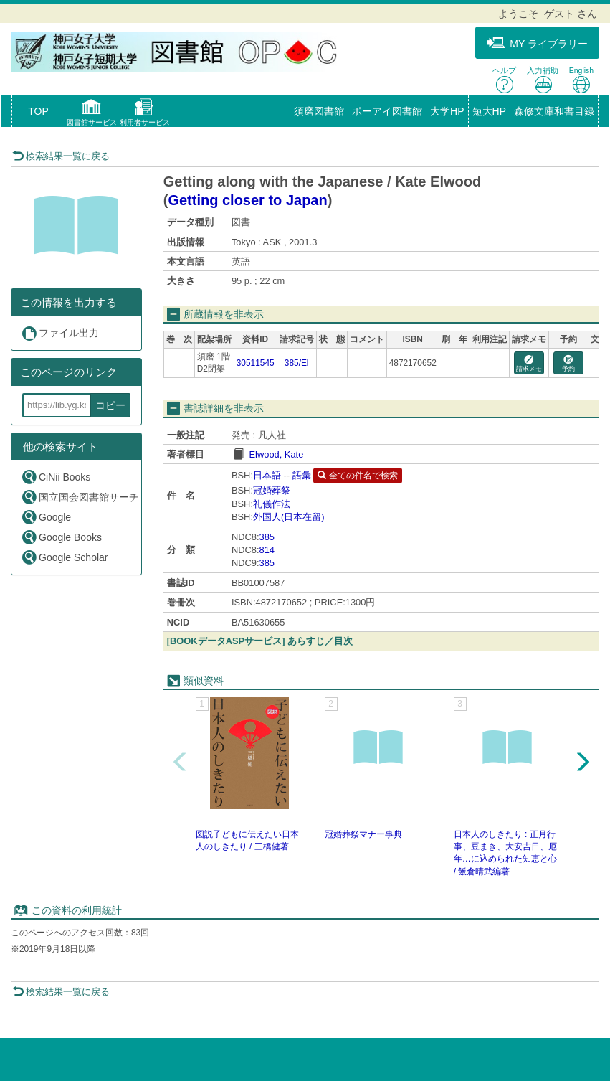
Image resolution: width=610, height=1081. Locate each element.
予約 (568, 364)
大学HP (447, 111)
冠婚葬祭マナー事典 (363, 834)
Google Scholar (64, 557)
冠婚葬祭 (271, 490)
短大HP (489, 111)
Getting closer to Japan (247, 200)
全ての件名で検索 (357, 476)
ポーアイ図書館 (387, 111)
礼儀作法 (271, 504)
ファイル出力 (60, 333)
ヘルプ (504, 80)
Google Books (61, 536)
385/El (297, 363)
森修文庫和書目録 (554, 111)
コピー (110, 405)
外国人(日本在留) (289, 516)
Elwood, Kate (276, 454)
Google (46, 516)
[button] (91, 114)
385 (267, 537)
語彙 (301, 475)
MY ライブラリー (537, 43)
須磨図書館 (319, 111)
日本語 (267, 475)
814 (267, 549)
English (581, 80)
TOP (38, 111)
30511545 (256, 363)
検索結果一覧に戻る (61, 156)
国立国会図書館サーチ (80, 496)
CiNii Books (55, 476)
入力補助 (542, 80)
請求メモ (529, 364)
